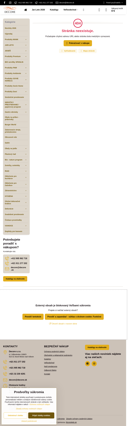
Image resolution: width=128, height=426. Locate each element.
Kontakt (47, 374)
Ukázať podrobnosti (29, 421)
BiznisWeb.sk (71, 422)
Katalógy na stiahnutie (15, 279)
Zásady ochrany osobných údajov (79, 419)
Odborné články (50, 370)
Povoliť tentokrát (33, 317)
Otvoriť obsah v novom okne (63, 324)
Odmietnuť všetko (15, 415)
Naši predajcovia (50, 366)
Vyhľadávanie (68, 51)
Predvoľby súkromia (57, 419)
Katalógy (47, 359)
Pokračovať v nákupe (77, 43)
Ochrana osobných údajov (54, 352)
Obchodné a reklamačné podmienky (58, 355)
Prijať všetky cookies (41, 415)
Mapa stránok (87, 51)
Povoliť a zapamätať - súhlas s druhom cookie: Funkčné (74, 317)
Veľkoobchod (49, 363)
